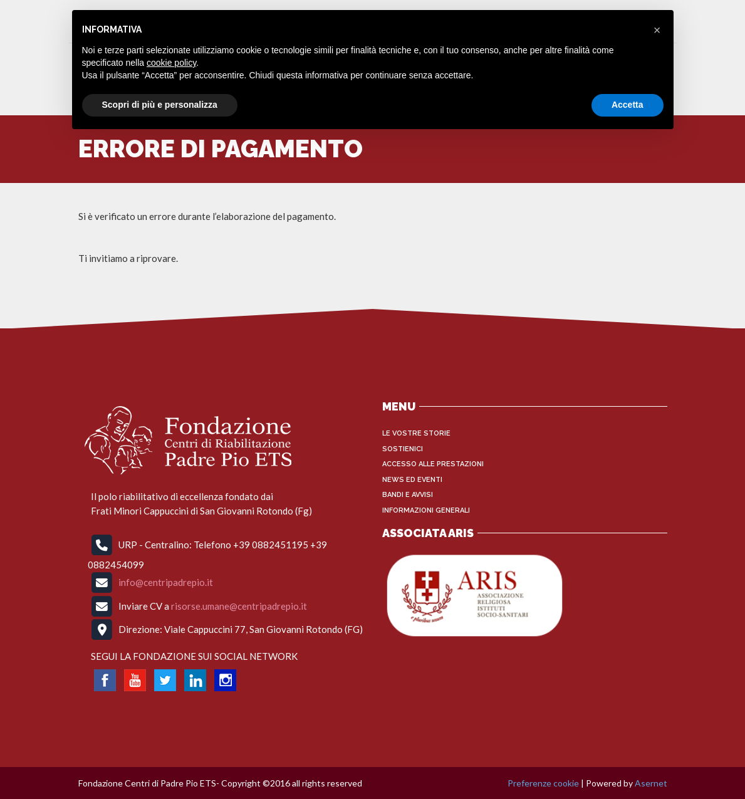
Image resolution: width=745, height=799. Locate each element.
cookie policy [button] (171, 63)
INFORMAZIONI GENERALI (426, 510)
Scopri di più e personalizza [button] (159, 105)
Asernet (651, 783)
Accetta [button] (627, 105)
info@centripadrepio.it (165, 582)
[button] (657, 30)
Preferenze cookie (543, 783)
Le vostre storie (416, 433)
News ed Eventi (412, 480)
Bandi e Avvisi (407, 495)
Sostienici (402, 449)
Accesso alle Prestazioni (433, 464)
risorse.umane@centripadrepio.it (239, 605)
